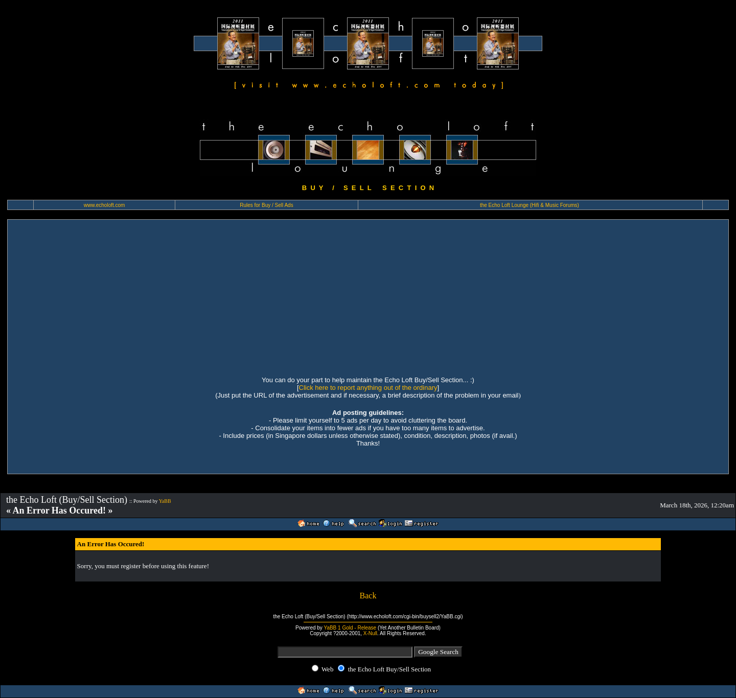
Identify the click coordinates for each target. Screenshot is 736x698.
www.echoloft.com (104, 205)
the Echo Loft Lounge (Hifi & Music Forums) (529, 205)
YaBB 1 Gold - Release (350, 628)
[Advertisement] (368, 296)
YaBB (165, 501)
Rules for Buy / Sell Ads (266, 205)
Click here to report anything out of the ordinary (368, 387)
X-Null (370, 633)
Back (368, 595)
